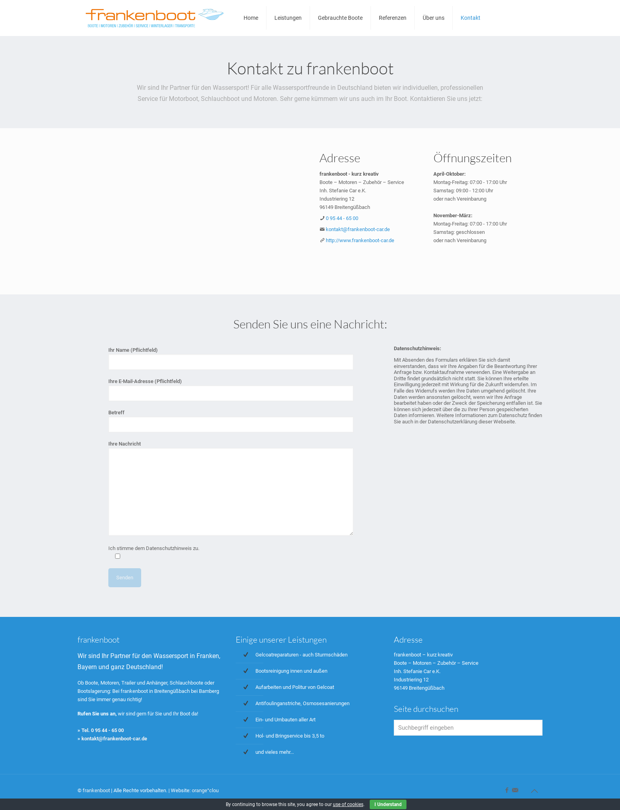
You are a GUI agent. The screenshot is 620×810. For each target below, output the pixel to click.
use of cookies (348, 804)
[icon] (515, 790)
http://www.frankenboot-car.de (360, 240)
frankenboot (96, 790)
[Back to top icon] (534, 791)
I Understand (388, 804)
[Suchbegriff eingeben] (468, 728)
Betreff (231, 421)
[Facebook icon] (507, 790)
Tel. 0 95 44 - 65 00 (102, 730)
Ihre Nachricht (231, 488)
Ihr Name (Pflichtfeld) (231, 358)
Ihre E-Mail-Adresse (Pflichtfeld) (231, 389)
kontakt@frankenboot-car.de (358, 229)
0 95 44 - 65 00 (342, 218)
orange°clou (205, 790)
